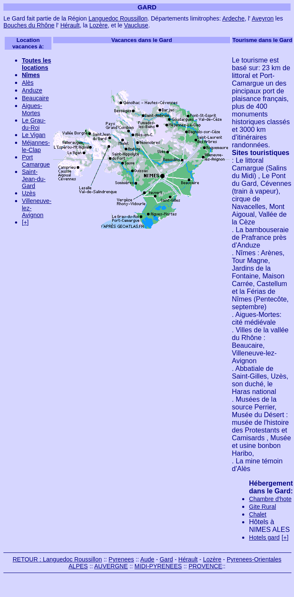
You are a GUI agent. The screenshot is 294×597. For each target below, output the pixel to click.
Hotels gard (264, 537)
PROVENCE (205, 566)
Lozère (98, 25)
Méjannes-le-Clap (36, 146)
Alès (27, 82)
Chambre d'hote (270, 499)
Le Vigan (33, 134)
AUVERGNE (111, 566)
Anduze (32, 90)
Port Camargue (36, 161)
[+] (25, 222)
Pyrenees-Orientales (254, 559)
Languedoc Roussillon (117, 18)
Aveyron (262, 18)
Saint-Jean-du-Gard (33, 178)
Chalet (257, 514)
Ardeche (233, 18)
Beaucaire (35, 98)
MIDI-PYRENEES (158, 566)
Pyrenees (121, 559)
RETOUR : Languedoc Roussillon (57, 559)
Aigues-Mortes (32, 109)
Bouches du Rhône (28, 25)
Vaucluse (136, 25)
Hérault (70, 25)
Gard (166, 559)
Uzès (29, 193)
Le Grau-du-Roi (33, 124)
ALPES (78, 566)
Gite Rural (262, 506)
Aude (147, 559)
